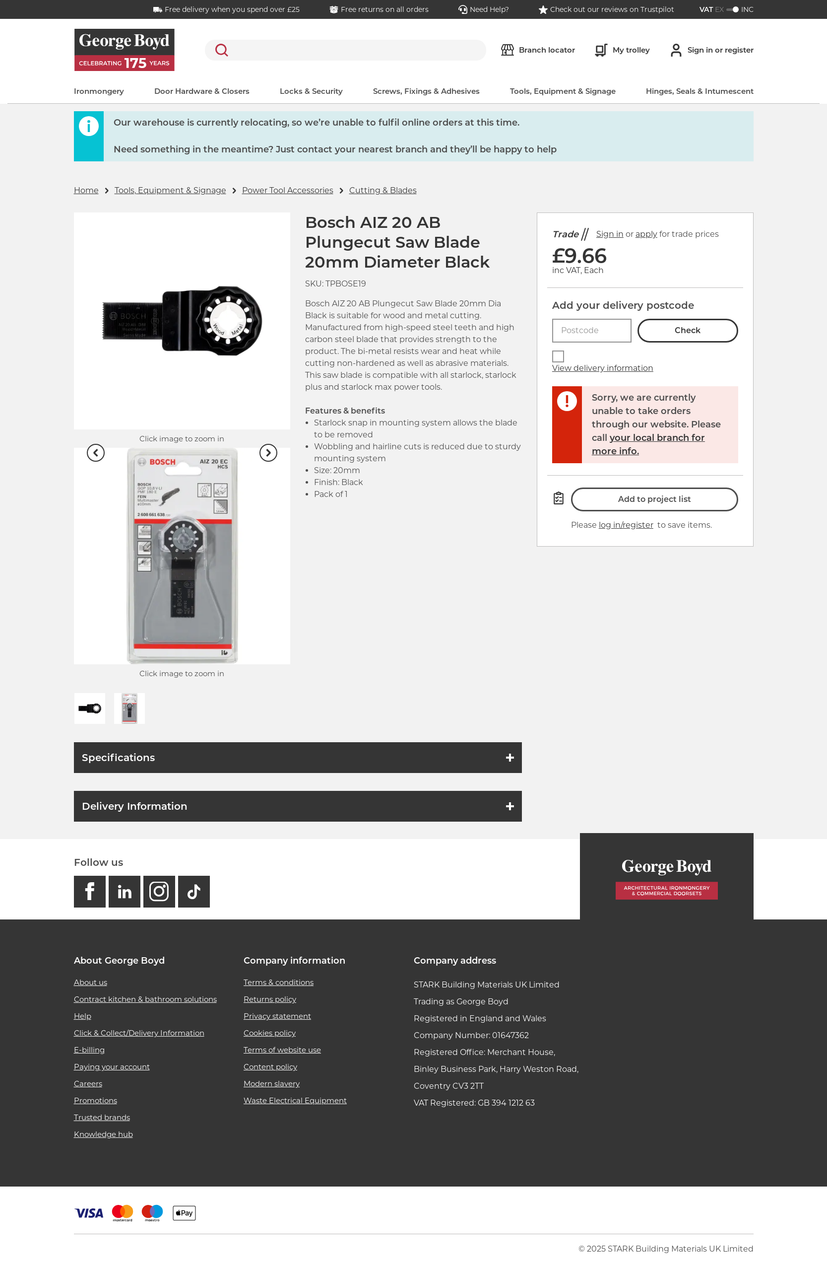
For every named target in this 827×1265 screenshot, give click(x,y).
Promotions (95, 1100)
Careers (88, 1083)
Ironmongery (99, 91)
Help (82, 1016)
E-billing (89, 1049)
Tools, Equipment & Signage (563, 91)
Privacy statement (277, 1016)
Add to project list (654, 499)
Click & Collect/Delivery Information (139, 1033)
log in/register (626, 525)
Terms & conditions (279, 982)
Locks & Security (311, 91)
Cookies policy (270, 1033)
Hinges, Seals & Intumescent (700, 91)
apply (646, 234)
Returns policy (270, 999)
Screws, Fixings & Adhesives (426, 91)
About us (90, 982)
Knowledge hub (103, 1134)
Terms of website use (282, 1049)
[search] (345, 50)
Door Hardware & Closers (202, 91)
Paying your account (112, 1066)
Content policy (270, 1066)
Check (687, 330)
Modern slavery (272, 1083)
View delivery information (602, 368)
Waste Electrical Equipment (295, 1100)
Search (220, 50)
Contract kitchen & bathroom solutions (145, 999)
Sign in (610, 234)
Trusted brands (102, 1117)
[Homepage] (667, 876)
